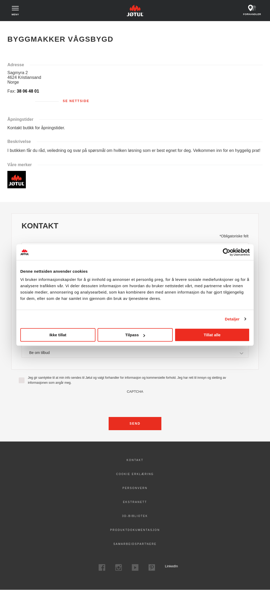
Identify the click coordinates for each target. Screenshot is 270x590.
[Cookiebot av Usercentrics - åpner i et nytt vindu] (227, 252)
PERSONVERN (134, 488)
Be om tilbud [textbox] (39, 353)
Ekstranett (135, 502)
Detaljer (232, 319)
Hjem (15, 26)
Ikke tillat (57, 335)
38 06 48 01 (28, 91)
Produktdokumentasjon (135, 530)
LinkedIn (168, 566)
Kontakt (135, 460)
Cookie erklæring (135, 474)
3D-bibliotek (135, 516)
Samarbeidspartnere (135, 544)
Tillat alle (212, 335)
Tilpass (135, 335)
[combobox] (135, 352)
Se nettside (76, 101)
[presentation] (135, 404)
